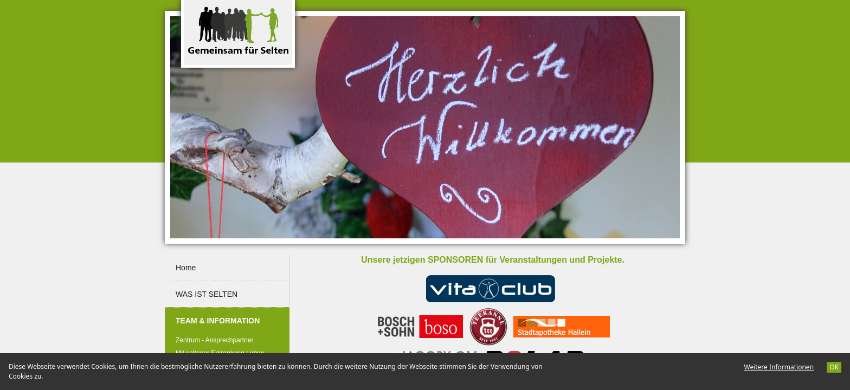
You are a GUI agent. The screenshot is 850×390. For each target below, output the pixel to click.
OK (834, 367)
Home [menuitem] (186, 267)
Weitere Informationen (779, 367)
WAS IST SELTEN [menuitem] (206, 294)
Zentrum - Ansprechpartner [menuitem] (214, 340)
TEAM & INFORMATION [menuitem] (229, 316)
